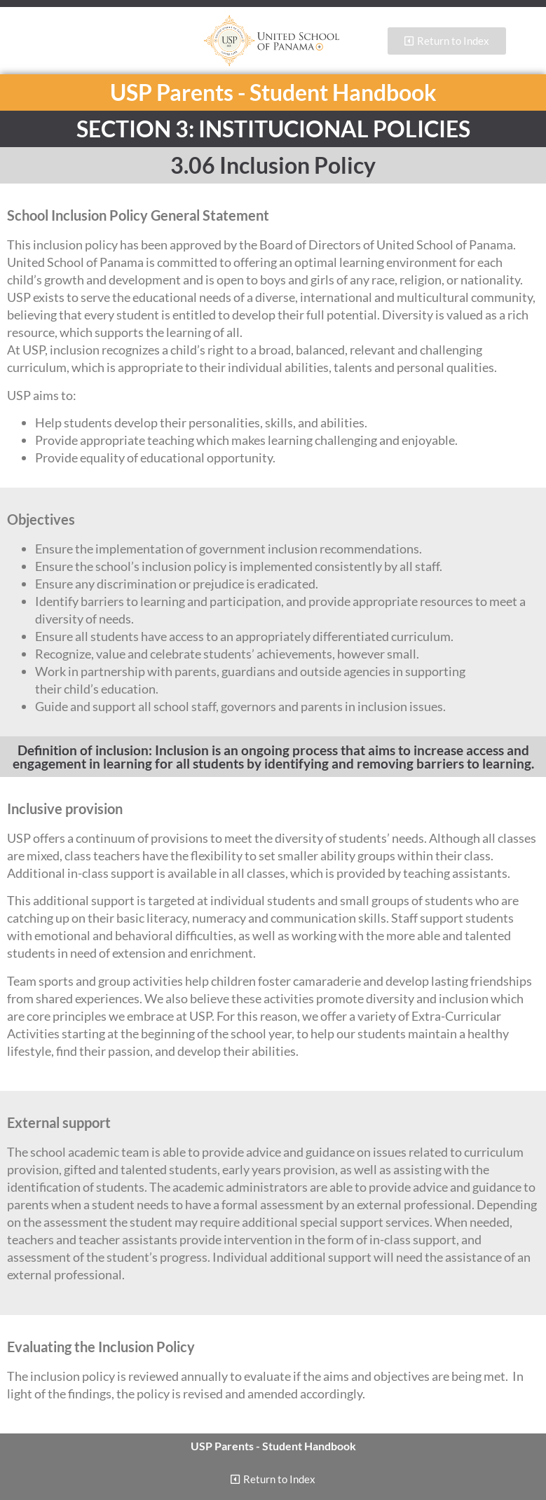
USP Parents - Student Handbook (273, 92)
